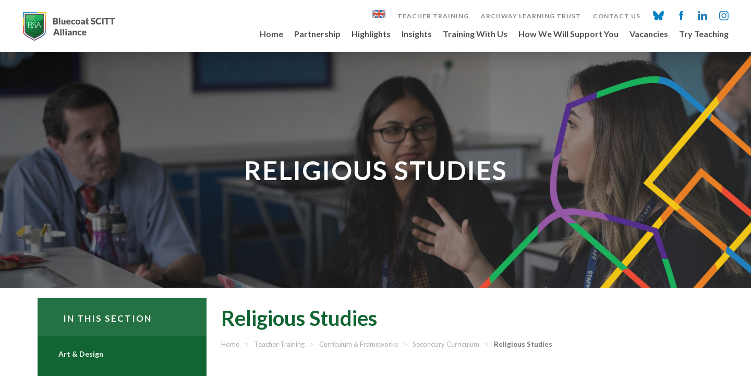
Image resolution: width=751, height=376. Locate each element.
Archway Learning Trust (531, 16)
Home (271, 34)
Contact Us (616, 16)
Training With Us (475, 34)
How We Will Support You (568, 34)
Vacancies (648, 34)
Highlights (371, 34)
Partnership (317, 34)
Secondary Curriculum (478, 359)
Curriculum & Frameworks (391, 359)
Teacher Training (433, 16)
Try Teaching (704, 34)
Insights (417, 34)
